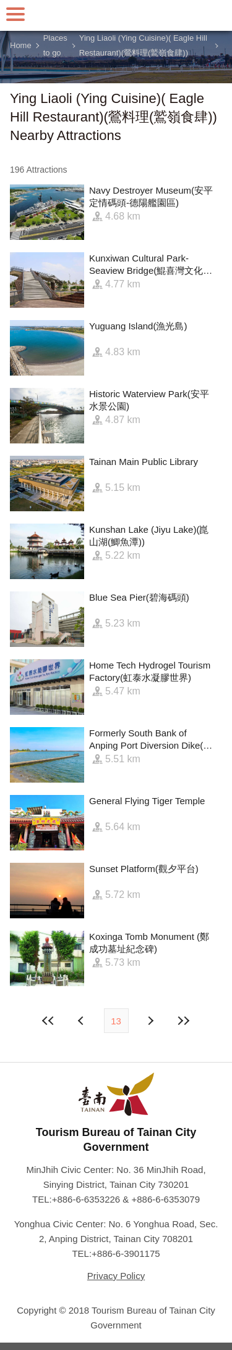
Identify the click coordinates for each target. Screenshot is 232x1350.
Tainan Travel (116, 15)
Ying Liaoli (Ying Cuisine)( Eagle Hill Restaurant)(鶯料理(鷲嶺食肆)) (143, 45)
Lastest (183, 1020)
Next (82, 1020)
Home (21, 45)
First (48, 1020)
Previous (150, 1020)
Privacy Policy (116, 1275)
